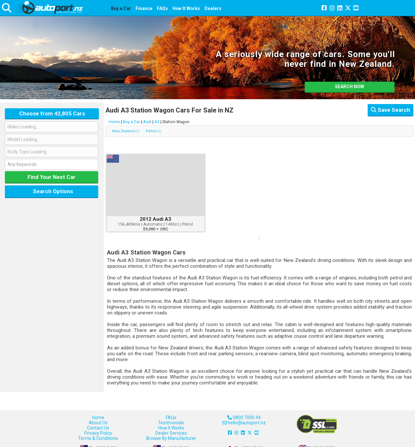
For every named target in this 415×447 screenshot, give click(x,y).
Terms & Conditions (98, 438)
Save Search (390, 110)
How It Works (186, 8)
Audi (147, 122)
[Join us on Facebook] (324, 8)
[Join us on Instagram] (332, 8)
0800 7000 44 (244, 417)
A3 (157, 122)
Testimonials (171, 422)
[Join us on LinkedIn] (339, 8)
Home (114, 122)
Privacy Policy (98, 433)
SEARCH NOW (349, 86)
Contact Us (98, 427)
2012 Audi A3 (155, 219)
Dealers (213, 8)
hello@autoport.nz (244, 422)
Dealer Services (171, 433)
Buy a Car (121, 8)
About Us (98, 422)
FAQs (162, 8)
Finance (144, 8)
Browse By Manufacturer (171, 438)
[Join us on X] (348, 8)
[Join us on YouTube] (356, 8)
